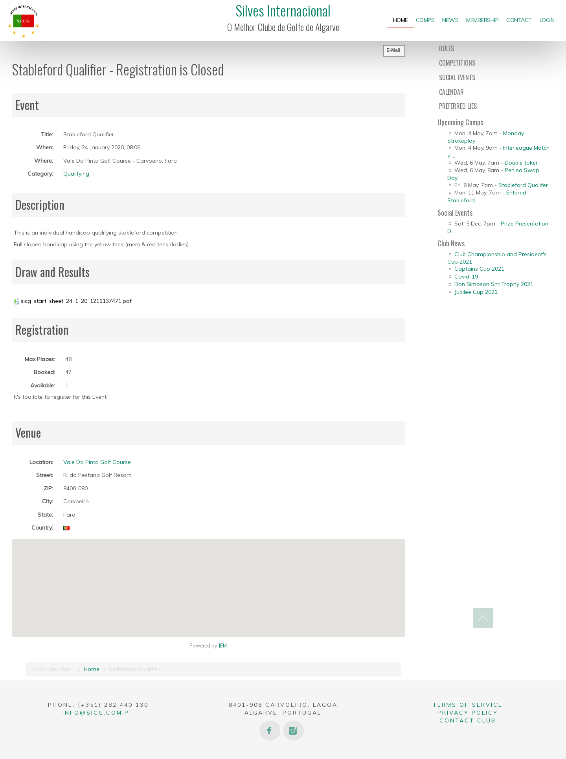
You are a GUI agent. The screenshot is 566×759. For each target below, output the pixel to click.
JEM (223, 645)
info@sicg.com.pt (98, 712)
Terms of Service (468, 704)
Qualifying (76, 173)
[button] (208, 583)
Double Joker (521, 162)
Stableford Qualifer (523, 185)
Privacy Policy (467, 712)
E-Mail (393, 50)
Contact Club (467, 720)
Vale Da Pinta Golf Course (97, 462)
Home (91, 669)
